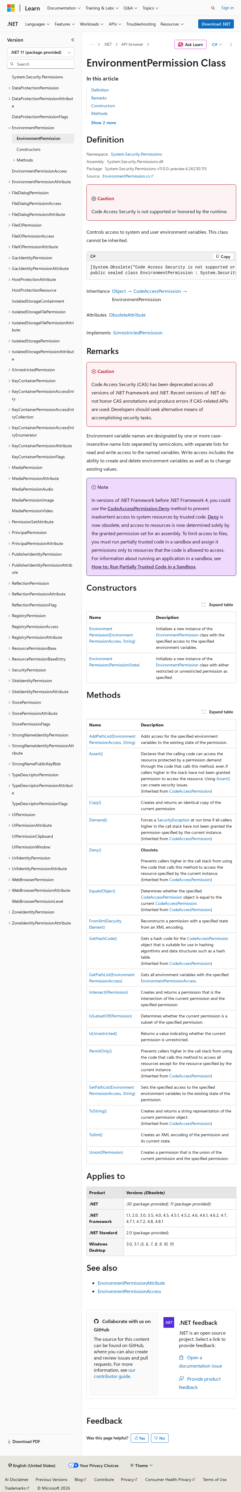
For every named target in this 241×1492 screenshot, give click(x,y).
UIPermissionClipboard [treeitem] (32, 836)
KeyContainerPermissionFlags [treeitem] (38, 456)
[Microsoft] (11, 8)
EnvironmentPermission (177, 635)
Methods (99, 113)
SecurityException (173, 820)
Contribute (104, 1479)
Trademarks (15, 1488)
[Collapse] (73, 39)
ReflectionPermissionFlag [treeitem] (34, 605)
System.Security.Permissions (136, 154)
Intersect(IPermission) (108, 992)
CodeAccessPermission (157, 291)
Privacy (127, 1479)
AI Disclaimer (17, 1479)
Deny (213, 516)
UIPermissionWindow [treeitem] (31, 847)
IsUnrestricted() (103, 1033)
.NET (108, 44)
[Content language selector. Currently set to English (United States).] (32, 1465)
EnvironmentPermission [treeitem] (38, 138)
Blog (79, 1479)
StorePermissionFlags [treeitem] (31, 724)
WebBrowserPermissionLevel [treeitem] (37, 901)
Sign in (227, 7)
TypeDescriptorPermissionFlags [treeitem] (40, 803)
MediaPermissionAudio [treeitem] (32, 489)
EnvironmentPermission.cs (126, 176)
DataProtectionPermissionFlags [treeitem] (40, 116)
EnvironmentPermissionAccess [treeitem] (39, 171)
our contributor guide (115, 1373)
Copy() (95, 802)
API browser (132, 44)
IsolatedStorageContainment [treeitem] (38, 301)
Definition (100, 90)
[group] (161, 270)
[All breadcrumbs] (91, 44)
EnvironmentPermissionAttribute (131, 1283)
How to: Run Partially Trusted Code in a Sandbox (144, 566)
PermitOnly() (100, 1051)
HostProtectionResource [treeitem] (34, 290)
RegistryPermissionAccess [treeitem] (35, 626)
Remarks (99, 98)
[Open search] (213, 8)
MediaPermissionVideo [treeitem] (32, 510)
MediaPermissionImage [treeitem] (33, 500)
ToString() (98, 1111)
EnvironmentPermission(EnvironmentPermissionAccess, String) (112, 635)
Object (119, 291)
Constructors (103, 105)
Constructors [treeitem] (28, 149)
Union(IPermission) (106, 1152)
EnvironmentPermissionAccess (168, 981)
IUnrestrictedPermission (138, 332)
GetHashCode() (103, 938)
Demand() (98, 820)
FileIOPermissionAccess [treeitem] (33, 236)
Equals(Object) (102, 891)
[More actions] (231, 44)
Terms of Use (214, 1479)
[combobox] (40, 52)
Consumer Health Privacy (168, 1479)
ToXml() (96, 1134)
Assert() (96, 753)
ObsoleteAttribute (127, 315)
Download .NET (216, 24)
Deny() (95, 850)
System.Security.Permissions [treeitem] (37, 77)
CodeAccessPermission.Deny (138, 508)
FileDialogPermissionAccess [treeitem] (36, 203)
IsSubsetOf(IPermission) (110, 1016)
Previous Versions (51, 1479)
